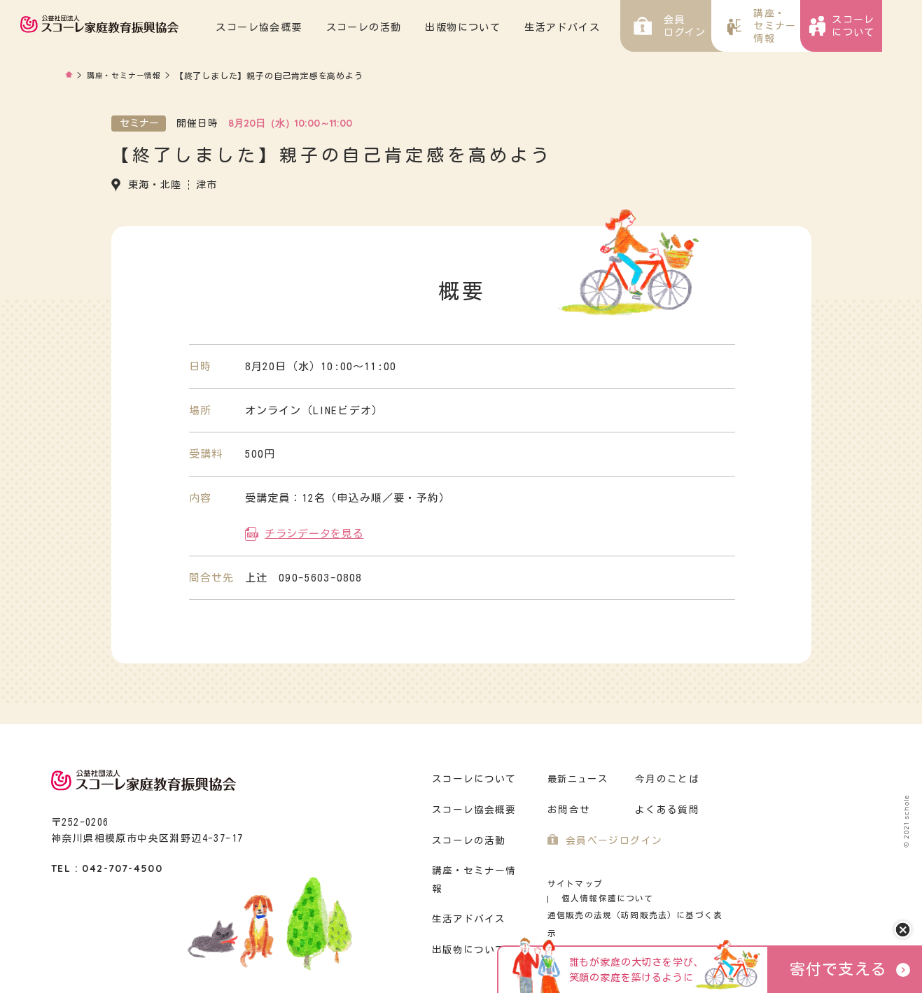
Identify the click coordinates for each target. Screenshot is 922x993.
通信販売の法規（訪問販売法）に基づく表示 (632, 898)
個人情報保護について (665, 881)
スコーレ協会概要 (299, 27)
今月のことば (665, 777)
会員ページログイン (611, 838)
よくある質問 (665, 807)
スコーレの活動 (404, 27)
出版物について (503, 27)
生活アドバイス (603, 27)
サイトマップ (573, 881)
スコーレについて (472, 777)
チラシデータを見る (314, 531)
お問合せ (567, 807)
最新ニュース (577, 777)
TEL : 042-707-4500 (106, 866)
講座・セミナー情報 (127, 75)
